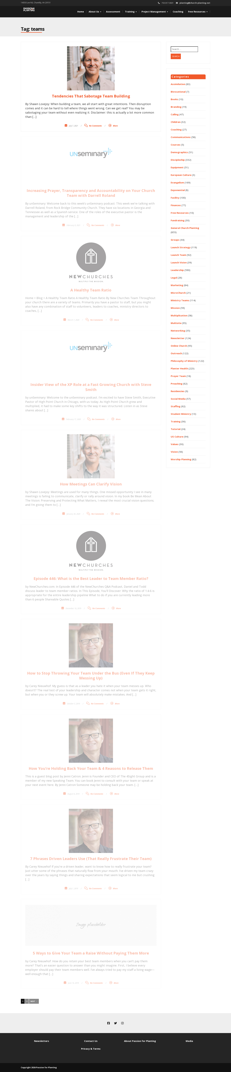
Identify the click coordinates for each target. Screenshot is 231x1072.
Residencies (177, 391)
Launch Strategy (180, 247)
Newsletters (41, 1041)
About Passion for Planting (140, 1041)
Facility (175, 197)
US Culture (177, 436)
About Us (95, 11)
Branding (176, 106)
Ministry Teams (180, 300)
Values (174, 444)
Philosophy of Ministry (184, 360)
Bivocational (178, 91)
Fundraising (177, 220)
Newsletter (177, 338)
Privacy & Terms (91, 1048)
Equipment (177, 167)
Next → (33, 1001)
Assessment (113, 11)
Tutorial (175, 429)
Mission (175, 307)
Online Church (179, 345)
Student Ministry (181, 413)
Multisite (176, 323)
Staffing (175, 406)
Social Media (178, 398)
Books (174, 99)
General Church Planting (185, 227)
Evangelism (177, 182)
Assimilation (178, 84)
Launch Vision (179, 262)
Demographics (179, 152)
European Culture (181, 174)
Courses (175, 144)
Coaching (178, 11)
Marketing (177, 285)
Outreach (176, 353)
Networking (178, 330)
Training (131, 11)
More (115, 125)
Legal (174, 277)
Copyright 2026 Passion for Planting (39, 1067)
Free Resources (198, 11)
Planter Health (179, 368)
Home (80, 11)
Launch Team (178, 254)
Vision (174, 451)
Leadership (177, 270)
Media (189, 1041)
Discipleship (178, 159)
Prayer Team (178, 376)
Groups (175, 239)
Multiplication (179, 315)
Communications (181, 137)
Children (176, 121)
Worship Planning (181, 459)
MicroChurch (178, 292)
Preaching (176, 383)
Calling (175, 114)
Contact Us (91, 1041)
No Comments (95, 125)
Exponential (178, 190)
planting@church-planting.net (195, 3)
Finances (176, 205)
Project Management (155, 11)
